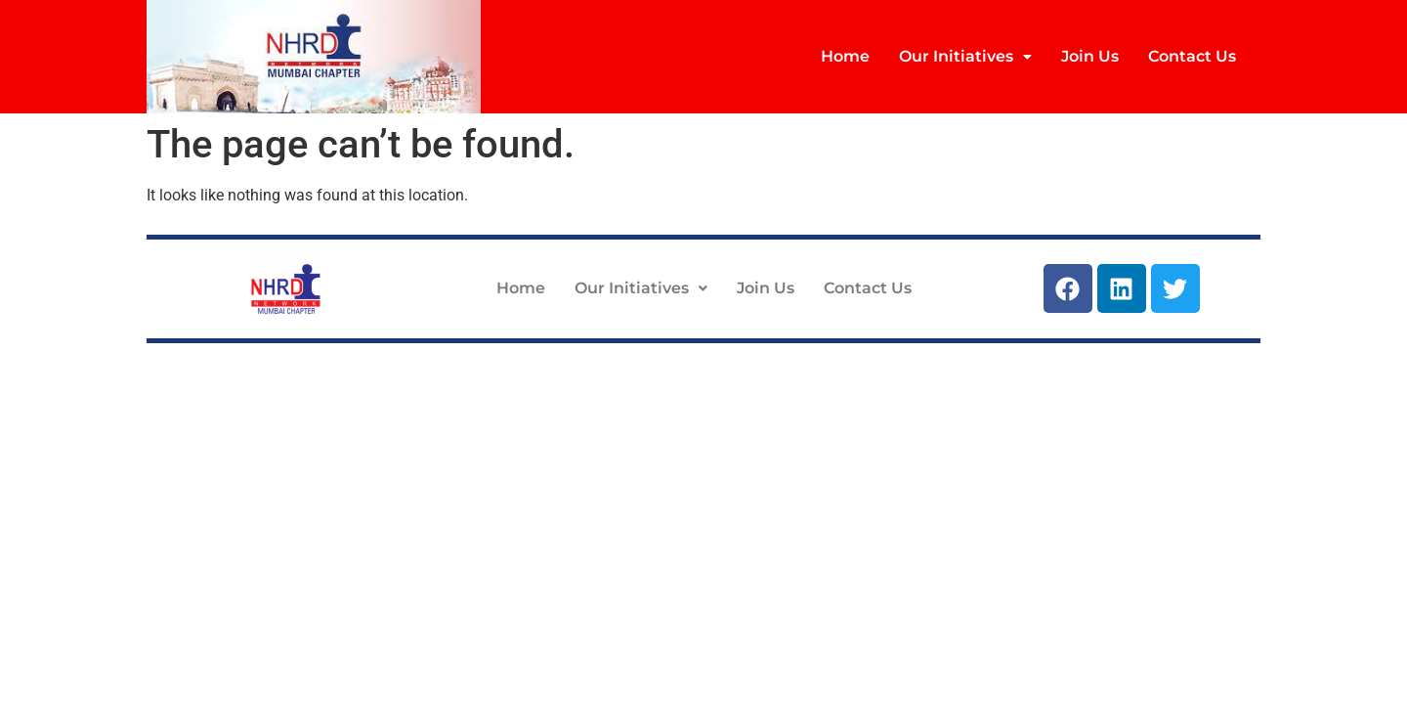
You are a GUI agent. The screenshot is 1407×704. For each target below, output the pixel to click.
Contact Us (1192, 56)
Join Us (1090, 56)
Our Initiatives (965, 56)
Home (845, 56)
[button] (965, 57)
